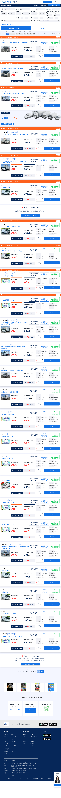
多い (34, 33)
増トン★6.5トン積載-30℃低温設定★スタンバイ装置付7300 (14, 347)
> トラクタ (6, 743)
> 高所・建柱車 (6, 749)
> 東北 (5, 762)
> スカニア (32, 745)
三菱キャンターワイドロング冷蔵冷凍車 (12, 370)
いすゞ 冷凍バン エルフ (7, 301)
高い (27, 33)
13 (50, 33)
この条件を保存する (54, 5)
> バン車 (12, 734)
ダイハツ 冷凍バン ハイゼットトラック (11, 226)
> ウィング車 (13, 745)
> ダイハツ (32, 741)
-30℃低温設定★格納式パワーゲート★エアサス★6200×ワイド (14, 162)
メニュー (57, 2)
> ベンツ (32, 743)
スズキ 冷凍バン (5, 187)
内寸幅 (32, 18)
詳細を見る (52, 56)
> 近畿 (5, 768)
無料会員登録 (48, 2)
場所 (2, 20)
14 (52, 33)
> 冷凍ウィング (14, 736)
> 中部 (5, 765)
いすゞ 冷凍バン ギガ (7, 276)
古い (10, 33)
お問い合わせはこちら (30, 710)
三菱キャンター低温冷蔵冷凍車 (9, 392)
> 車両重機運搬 (6, 748)
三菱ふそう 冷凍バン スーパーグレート (11, 636)
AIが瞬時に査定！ (5, 112)
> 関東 (5, 763)
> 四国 (5, 772)
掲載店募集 (49, 778)
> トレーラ (13, 743)
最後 (54, 33)
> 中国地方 (6, 770)
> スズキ (24, 743)
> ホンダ (24, 739)
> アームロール (14, 741)
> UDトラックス (33, 736)
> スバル (24, 741)
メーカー (33, 9)
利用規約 (27, 778)
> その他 (5, 753)
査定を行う (8, 124)
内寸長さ (18, 18)
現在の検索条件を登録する (30, 215)
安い (25, 33)
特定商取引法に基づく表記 (38, 778)
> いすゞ (32, 734)
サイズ (17, 9)
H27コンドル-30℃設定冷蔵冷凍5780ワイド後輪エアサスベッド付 (15, 547)
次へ (60, 33)
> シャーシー (13, 749)
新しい (8, 33)
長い (22, 33)
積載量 (17, 11)
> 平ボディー (13, 738)
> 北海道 (5, 760)
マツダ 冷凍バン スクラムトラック (10, 614)
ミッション (48, 9)
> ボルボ (24, 745)
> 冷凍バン (6, 736)
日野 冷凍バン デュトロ (7, 436)
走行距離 (33, 11)
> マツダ (32, 739)
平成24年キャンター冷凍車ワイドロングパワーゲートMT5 (14, 135)
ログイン (38, 2)
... (48, 33)
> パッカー (13, 739)
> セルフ (5, 741)
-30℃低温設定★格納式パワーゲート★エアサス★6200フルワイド (14, 323)
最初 (38, 33)
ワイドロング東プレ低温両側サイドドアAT (12, 93)
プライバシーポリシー (18, 778)
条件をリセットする (46, 28)
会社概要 (8, 778)
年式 (2, 11)
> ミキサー (6, 739)
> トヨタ (24, 738)
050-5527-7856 (15, 710)
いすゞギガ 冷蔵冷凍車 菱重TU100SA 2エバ (13, 68)
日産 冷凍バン (5, 570)
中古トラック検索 (39, 5)
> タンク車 (13, 748)
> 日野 (24, 734)
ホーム (33, 5)
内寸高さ (48, 18)
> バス (12, 751)
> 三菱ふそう (25, 736)
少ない (31, 33)
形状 (2, 9)
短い (19, 33)
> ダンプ (5, 738)
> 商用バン (6, 734)
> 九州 (5, 773)
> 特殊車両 (6, 751)
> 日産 (31, 738)
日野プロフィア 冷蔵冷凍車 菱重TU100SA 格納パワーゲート (14, 43)
